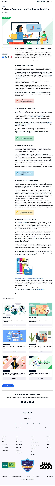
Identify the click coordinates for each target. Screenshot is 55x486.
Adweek (33, 116)
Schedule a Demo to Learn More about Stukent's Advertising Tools (29, 278)
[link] (14, 325)
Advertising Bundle (23, 222)
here (16, 90)
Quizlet (29, 159)
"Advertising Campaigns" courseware (36, 236)
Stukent (28, 124)
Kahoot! (25, 159)
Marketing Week (40, 116)
